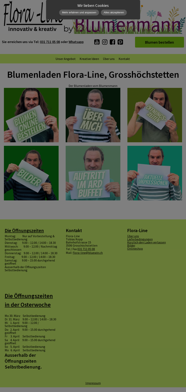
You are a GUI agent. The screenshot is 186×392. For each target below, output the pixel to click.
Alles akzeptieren (114, 12)
